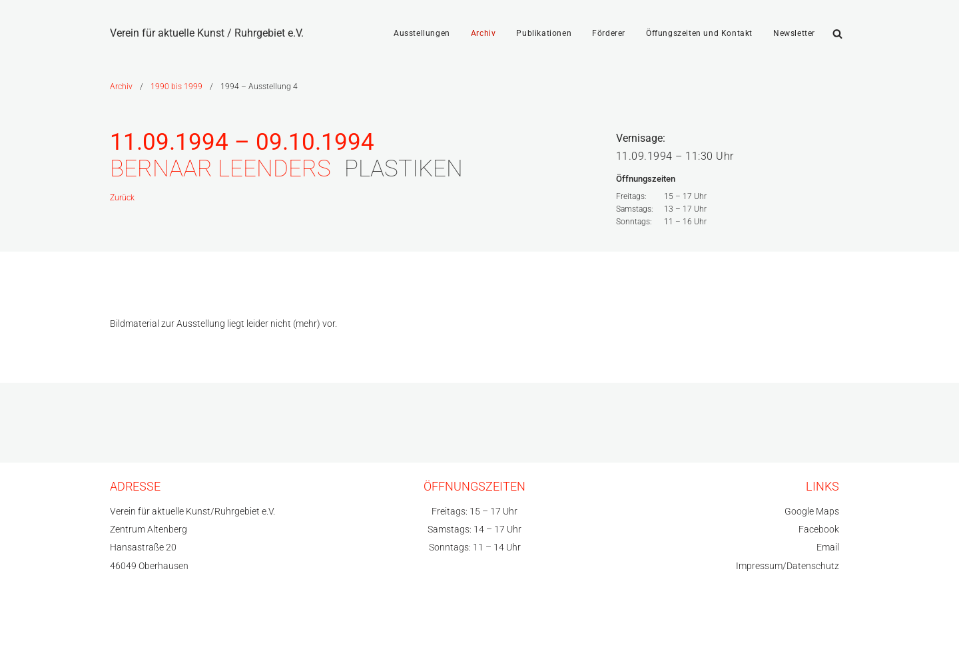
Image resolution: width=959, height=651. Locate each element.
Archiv (483, 33)
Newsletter (794, 33)
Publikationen (543, 33)
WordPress (239, 624)
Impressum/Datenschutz (787, 566)
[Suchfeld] (837, 34)
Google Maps (812, 511)
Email (827, 547)
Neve (121, 624)
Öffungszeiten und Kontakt (699, 33)
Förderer (608, 33)
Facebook (819, 529)
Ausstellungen (422, 33)
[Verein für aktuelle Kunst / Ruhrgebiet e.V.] (207, 33)
